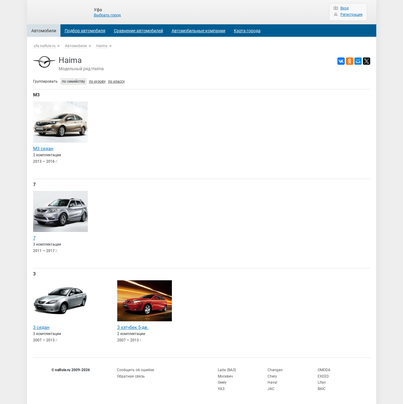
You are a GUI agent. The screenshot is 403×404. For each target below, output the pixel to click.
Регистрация (351, 14)
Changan (275, 370)
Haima (102, 46)
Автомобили (43, 30)
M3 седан (43, 148)
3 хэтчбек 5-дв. (133, 327)
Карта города (247, 30)
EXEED (323, 376)
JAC (271, 389)
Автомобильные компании (198, 30)
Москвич (225, 376)
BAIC (322, 389)
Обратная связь (131, 376)
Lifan (322, 382)
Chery (272, 376)
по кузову (97, 81)
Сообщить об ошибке (135, 370)
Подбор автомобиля (85, 30)
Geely (222, 382)
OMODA (324, 370)
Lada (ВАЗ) (227, 370)
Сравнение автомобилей (138, 30)
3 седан (41, 327)
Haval (272, 382)
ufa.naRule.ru (45, 46)
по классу (116, 81)
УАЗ (221, 389)
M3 (36, 95)
